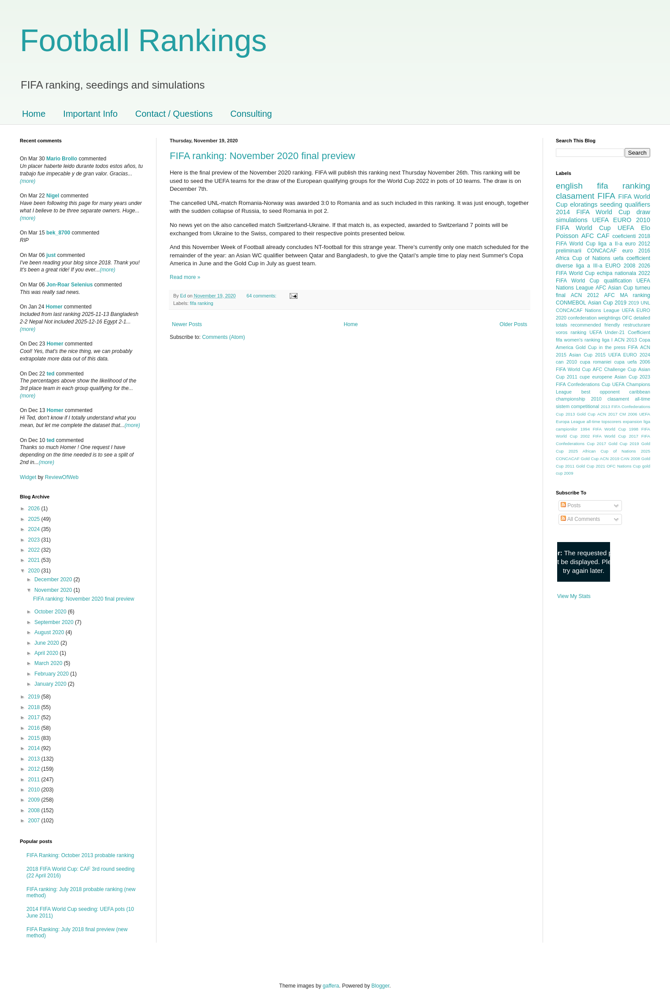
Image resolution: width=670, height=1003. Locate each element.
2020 (34, 571)
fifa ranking (201, 303)
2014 (34, 748)
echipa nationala (616, 273)
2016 (34, 728)
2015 (34, 738)
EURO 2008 (620, 266)
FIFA (633, 347)
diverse (564, 266)
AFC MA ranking (627, 295)
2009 (34, 800)
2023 (34, 540)
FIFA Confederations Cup (583, 384)
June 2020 (47, 643)
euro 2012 (637, 244)
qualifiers (637, 204)
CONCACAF (602, 251)
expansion (632, 421)
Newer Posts (187, 324)
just (51, 255)
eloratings (583, 204)
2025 (34, 519)
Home (33, 114)
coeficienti (624, 236)
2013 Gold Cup (581, 414)
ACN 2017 (607, 414)
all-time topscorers (604, 421)
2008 (34, 810)
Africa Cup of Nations (583, 258)
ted (51, 374)
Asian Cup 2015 (587, 354)
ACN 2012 (585, 295)
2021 (34, 560)
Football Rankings (143, 40)
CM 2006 (628, 414)
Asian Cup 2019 (607, 303)
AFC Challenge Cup (614, 369)
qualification (618, 281)
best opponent (600, 391)
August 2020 (50, 632)
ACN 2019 (609, 458)
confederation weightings (594, 317)
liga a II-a (610, 244)
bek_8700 (58, 233)
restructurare (636, 324)
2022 (34, 550)
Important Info (90, 114)
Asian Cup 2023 (632, 376)
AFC (587, 235)
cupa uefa (625, 361)
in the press (612, 347)
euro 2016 (636, 251)
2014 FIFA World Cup (593, 211)
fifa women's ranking (578, 339)
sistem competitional (577, 406)
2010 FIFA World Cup (603, 223)
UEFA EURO (612, 219)
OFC (627, 317)
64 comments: (262, 295)
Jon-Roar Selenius (69, 285)
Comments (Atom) (223, 337)
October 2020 (51, 612)
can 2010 (566, 361)
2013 (34, 759)
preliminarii (568, 251)
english (569, 185)
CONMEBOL (571, 303)
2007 (34, 820)
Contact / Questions (174, 114)
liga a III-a (589, 266)
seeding (611, 204)
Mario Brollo (61, 159)
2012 (34, 769)
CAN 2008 (630, 458)
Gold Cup (586, 347)
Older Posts (513, 324)
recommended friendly (595, 324)
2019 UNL (639, 302)
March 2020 (49, 663)
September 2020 (54, 622)
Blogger (381, 986)
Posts (571, 505)
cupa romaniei (595, 361)
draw (643, 211)
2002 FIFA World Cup (603, 436)
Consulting (251, 114)
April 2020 (47, 653)
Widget (29, 477)
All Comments (580, 519)
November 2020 (54, 590)
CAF (603, 235)
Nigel (52, 196)
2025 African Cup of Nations (602, 451)
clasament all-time (628, 398)
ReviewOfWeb (61, 477)
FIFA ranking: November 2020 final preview (262, 155)
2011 (34, 779)
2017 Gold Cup (612, 443)
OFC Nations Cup (623, 466)
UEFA (626, 227)
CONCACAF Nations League (587, 310)
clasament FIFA (585, 196)
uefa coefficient (631, 258)
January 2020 (51, 684)
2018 (34, 707)
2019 (34, 697)
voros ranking (571, 332)
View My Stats (574, 596)
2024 (34, 529)
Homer (54, 307)
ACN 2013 (625, 339)
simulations (572, 219)
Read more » (185, 277)
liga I (607, 339)
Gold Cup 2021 (590, 466)
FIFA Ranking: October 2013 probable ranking (80, 855)
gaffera (331, 986)
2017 (34, 717)
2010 (34, 790)
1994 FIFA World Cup (603, 429)
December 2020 (54, 579)
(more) (27, 181)
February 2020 (52, 674)
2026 (34, 508)
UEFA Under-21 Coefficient (619, 332)
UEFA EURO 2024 (629, 354)
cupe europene (596, 376)
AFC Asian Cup (614, 288)
